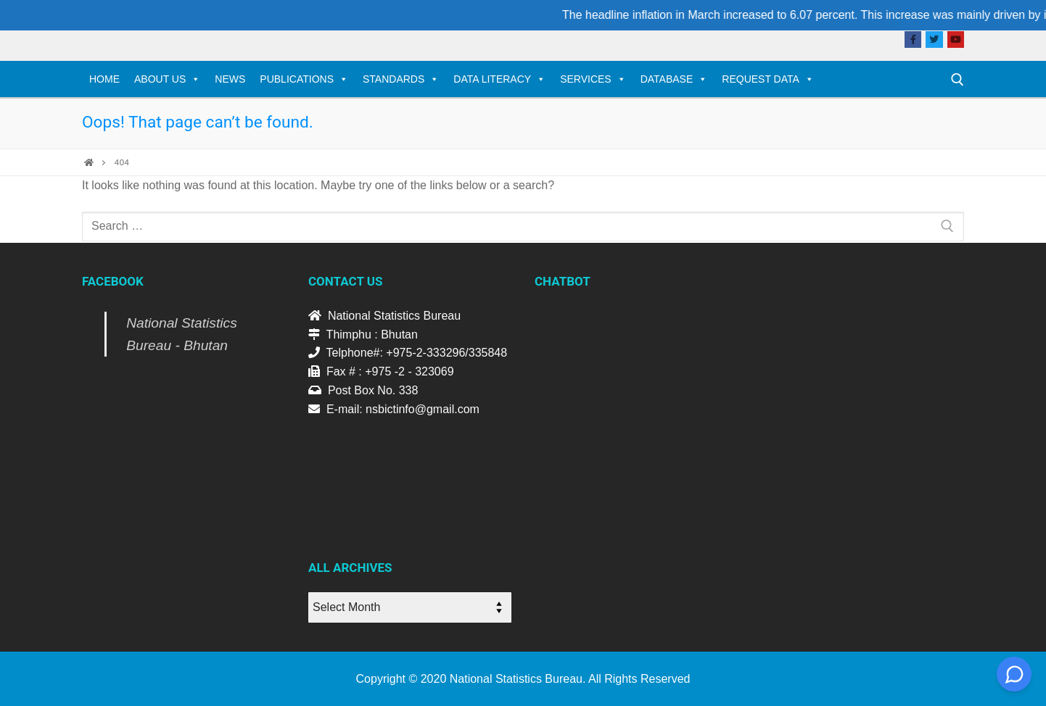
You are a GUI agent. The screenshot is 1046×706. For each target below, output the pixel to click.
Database (674, 79)
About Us (167, 79)
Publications (304, 79)
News (230, 79)
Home (104, 79)
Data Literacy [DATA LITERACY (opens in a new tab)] (499, 79)
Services (593, 79)
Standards (401, 79)
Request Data (768, 79)
